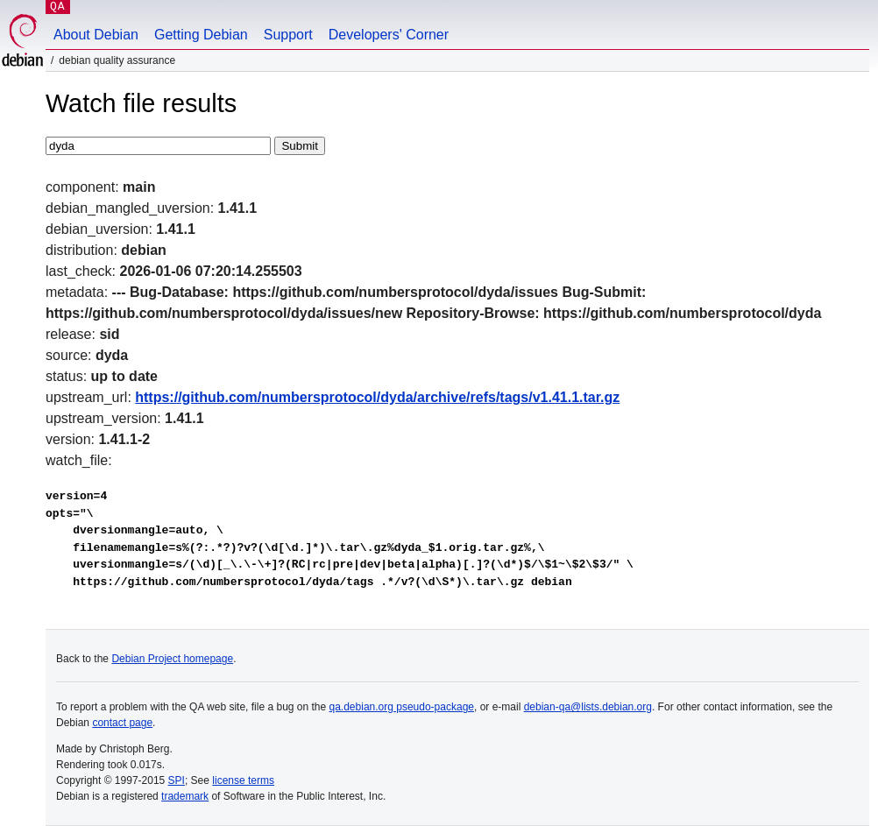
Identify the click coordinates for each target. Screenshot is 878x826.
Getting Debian (201, 34)
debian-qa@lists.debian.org (588, 707)
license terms (243, 780)
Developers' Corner (389, 34)
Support (288, 34)
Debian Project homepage (172, 659)
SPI (176, 780)
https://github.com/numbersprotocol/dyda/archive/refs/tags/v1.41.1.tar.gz (377, 397)
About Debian (95, 34)
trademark (185, 796)
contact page (122, 723)
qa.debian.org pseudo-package (401, 707)
